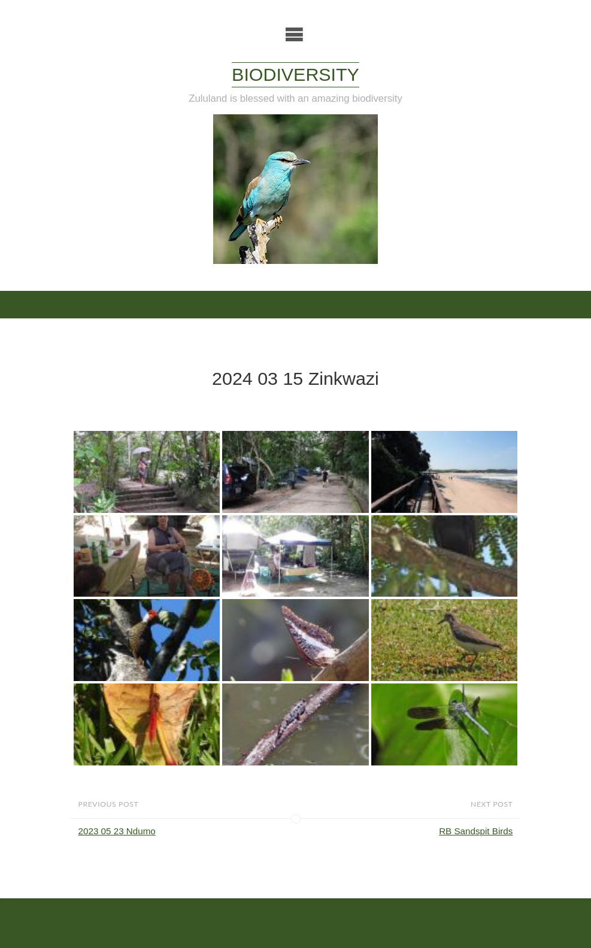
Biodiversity (295, 74)
